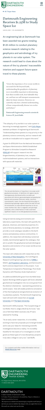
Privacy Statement (13, 397)
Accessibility (23, 397)
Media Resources (11, 349)
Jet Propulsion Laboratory (18, 263)
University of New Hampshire (14, 257)
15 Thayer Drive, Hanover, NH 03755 (13, 381)
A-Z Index (4, 397)
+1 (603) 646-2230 (7, 383)
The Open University (21, 301)
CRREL (34, 260)
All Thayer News (9, 11)
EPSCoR (6, 152)
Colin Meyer (36, 126)
